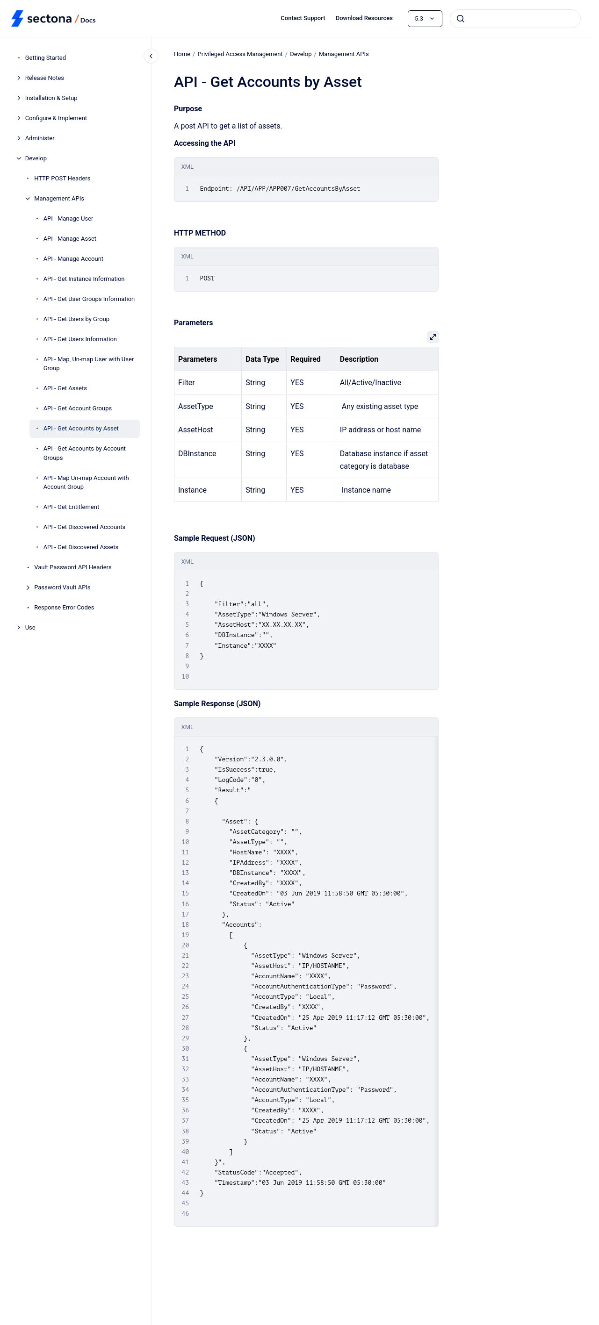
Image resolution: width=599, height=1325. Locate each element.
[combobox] (515, 19)
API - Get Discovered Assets (81, 547)
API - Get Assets (65, 388)
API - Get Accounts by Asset (81, 428)
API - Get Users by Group (76, 318)
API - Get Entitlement (71, 506)
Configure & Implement (56, 118)
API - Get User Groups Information (89, 298)
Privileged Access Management (239, 53)
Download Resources (364, 17)
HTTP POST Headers (62, 178)
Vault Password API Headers (73, 567)
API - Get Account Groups (77, 408)
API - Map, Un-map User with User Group (88, 364)
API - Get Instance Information (84, 278)
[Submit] (460, 18)
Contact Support (303, 17)
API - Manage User (68, 218)
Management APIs (59, 198)
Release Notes (44, 77)
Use (30, 627)
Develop (36, 158)
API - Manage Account (73, 258)
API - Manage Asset (69, 238)
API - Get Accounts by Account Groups (84, 453)
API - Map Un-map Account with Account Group (86, 482)
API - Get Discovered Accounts (84, 526)
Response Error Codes (64, 607)
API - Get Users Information (80, 339)
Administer (40, 138)
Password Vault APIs (62, 587)
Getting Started (45, 57)
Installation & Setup (51, 97)
